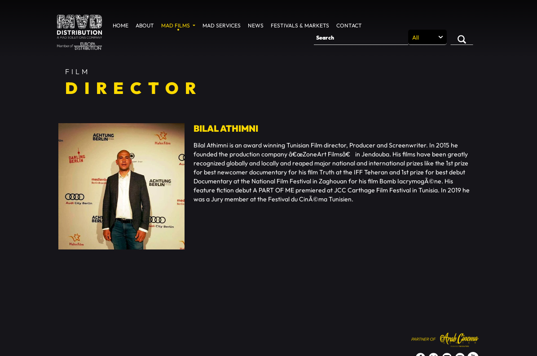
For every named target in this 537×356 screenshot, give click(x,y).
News (256, 25)
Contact (349, 25)
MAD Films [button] (176, 25)
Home (120, 25)
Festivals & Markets (300, 25)
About (145, 25)
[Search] (361, 37)
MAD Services (221, 25)
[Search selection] (427, 37)
